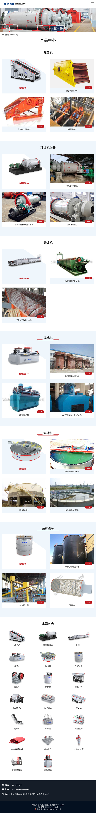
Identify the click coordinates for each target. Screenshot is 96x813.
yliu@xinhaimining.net (20, 789)
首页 (7, 35)
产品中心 (15, 35)
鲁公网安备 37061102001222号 (48, 809)
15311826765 (16, 785)
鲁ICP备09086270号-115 (48, 807)
